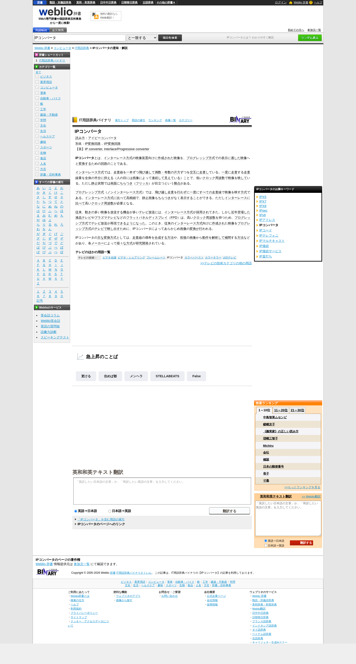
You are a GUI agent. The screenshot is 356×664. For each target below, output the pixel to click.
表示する (186, 198)
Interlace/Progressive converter (126, 149)
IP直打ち (265, 256)
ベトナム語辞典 (261, 633)
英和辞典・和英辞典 (264, 604)
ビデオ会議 (109, 257)
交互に (194, 172)
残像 (136, 178)
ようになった (135, 223)
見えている (172, 178)
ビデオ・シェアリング (131, 257)
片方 (177, 172)
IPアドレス (267, 220)
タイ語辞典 (259, 629)
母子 (266, 473)
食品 (43, 158)
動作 (205, 237)
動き (88, 212)
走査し (204, 172)
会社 (266, 452)
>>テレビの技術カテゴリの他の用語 (226, 263)
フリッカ (142, 183)
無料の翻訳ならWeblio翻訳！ (109, 15)
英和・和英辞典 (85, 2)
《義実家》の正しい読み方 (281, 431)
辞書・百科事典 (50, 174)
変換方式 (110, 237)
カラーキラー (213, 257)
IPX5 (262, 197)
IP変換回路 (93, 143)
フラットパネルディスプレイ (147, 217)
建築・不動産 (49, 114)
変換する (85, 163)
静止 (94, 183)
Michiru (268, 445)
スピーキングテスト (55, 337)
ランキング (155, 120)
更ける (86, 376)
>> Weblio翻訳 (311, 496)
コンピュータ (62, 48)
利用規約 (76, 608)
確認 (266, 459)
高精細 (131, 198)
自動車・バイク (50, 98)
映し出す (113, 228)
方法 (170, 237)
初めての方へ (296, 30)
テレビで (100, 228)
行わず (182, 192)
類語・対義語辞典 (60, 2)
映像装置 (142, 158)
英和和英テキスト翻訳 (97, 471)
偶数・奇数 (163, 172)
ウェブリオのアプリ (128, 595)
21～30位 (297, 410)
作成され (164, 158)
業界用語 (46, 82)
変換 (193, 228)
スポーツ (46, 147)
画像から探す (124, 600)
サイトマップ (79, 617)
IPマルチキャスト (272, 241)
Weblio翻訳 (259, 608)
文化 (43, 125)
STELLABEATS (167, 376)
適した (235, 158)
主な (100, 237)
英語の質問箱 (50, 326)
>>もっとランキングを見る (302, 487)
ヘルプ (318, 2)
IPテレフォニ (268, 235)
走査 (234, 172)
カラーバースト (194, 257)
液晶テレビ (83, 217)
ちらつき (126, 183)
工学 (43, 109)
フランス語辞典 (261, 621)
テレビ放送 (147, 212)
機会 (126, 212)
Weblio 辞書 (301, 2)
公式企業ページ (216, 595)
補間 (228, 237)
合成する (161, 237)
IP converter (93, 149)
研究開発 (142, 243)
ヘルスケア (47, 136)
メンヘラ (136, 376)
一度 (225, 172)
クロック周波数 (214, 178)
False (196, 376)
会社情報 (212, 600)
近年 (234, 212)
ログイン (281, 2)
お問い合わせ (169, 595)
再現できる (118, 223)
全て (38, 72)
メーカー (97, 243)
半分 (97, 178)
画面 (113, 183)
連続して (158, 178)
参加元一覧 (314, 30)
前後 (183, 237)
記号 (40, 301)
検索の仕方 (77, 600)
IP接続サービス (270, 251)
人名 (43, 163)
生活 (43, 131)
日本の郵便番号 (273, 466)
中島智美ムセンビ (275, 417)
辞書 (40, 2)
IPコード (265, 230)
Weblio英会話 (50, 321)
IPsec (263, 210)
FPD (174, 217)
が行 (199, 228)
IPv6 (262, 215)
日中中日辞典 (108, 2)
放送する (116, 212)
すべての (205, 192)
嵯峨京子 (269, 424)
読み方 (80, 138)
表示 (224, 158)
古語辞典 (148, 2)
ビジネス (46, 76)
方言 (43, 169)
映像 (177, 158)
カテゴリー (186, 120)
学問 (43, 120)
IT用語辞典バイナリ (95, 120)
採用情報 (212, 604)
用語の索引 (138, 120)
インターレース (236, 198)
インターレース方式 (118, 158)
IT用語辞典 (82, 48)
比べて (121, 198)
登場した (243, 212)
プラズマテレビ (105, 217)
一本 (129, 172)
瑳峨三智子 (270, 438)
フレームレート (156, 257)
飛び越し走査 (164, 192)
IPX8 (262, 206)
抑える (109, 178)
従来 (78, 212)
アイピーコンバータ (102, 138)
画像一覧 (170, 120)
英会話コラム (50, 315)
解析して (218, 237)
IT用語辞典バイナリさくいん (133, 572)
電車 (43, 93)
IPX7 (262, 201)
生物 (43, 152)
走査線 (118, 172)
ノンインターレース (121, 192)
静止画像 (148, 198)
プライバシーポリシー (84, 612)
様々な (121, 243)
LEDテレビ (229, 257)
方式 (212, 158)
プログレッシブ (197, 158)
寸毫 (266, 480)
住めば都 (110, 376)
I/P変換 (109, 143)
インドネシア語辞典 (264, 625)
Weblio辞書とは (80, 595)
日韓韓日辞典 (129, 2)
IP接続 (264, 246)
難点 (177, 183)
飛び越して (147, 172)
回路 (117, 143)
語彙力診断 (49, 332)
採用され (202, 212)
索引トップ (122, 120)
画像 (183, 228)
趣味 (43, 142)
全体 (88, 178)
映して (242, 178)
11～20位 (281, 410)
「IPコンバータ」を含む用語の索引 (100, 519)
